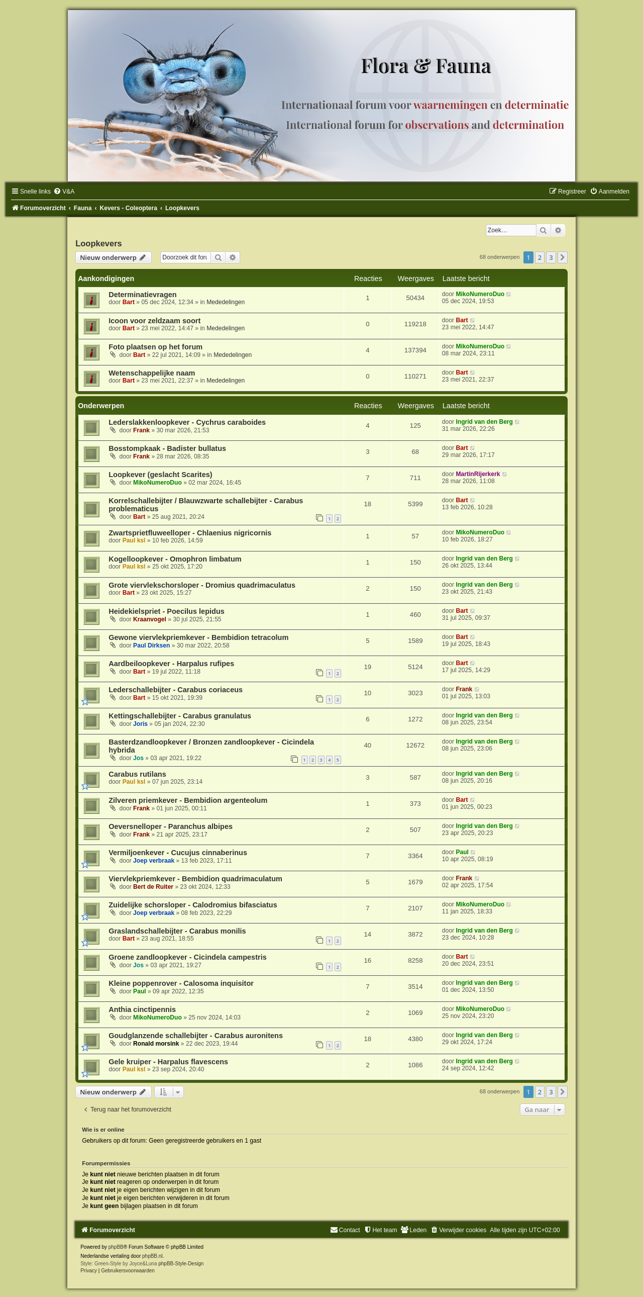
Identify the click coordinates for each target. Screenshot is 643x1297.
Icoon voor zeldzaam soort (154, 321)
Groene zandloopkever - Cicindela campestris (188, 957)
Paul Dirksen (151, 645)
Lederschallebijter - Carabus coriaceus (176, 690)
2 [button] (540, 257)
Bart (129, 302)
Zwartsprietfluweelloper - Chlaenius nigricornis (190, 533)
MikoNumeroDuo (480, 294)
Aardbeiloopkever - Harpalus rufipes (171, 664)
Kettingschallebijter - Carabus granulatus (180, 716)
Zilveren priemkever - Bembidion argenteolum (188, 800)
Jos (138, 758)
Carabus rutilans (137, 774)
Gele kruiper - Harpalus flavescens (168, 1062)
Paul (462, 852)
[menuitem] (63, 191)
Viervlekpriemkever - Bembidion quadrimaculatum (195, 879)
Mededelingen (225, 302)
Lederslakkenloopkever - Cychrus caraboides (187, 422)
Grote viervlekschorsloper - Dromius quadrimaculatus (202, 585)
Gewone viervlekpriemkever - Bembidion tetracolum (198, 637)
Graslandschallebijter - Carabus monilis (177, 931)
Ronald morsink (156, 1043)
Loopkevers (98, 243)
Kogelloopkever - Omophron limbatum (175, 559)
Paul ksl (134, 540)
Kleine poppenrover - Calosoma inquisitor (181, 983)
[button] (563, 257)
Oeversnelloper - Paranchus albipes (171, 826)
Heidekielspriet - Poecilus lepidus (167, 611)
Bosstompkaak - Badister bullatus (167, 448)
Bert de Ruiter (153, 886)
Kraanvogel (149, 619)
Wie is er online (103, 1130)
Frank (141, 430)
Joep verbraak (153, 860)
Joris (140, 723)
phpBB (116, 1247)
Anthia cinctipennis (142, 1009)
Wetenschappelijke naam (152, 373)
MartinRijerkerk (478, 474)
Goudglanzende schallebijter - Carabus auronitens (196, 1036)
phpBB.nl (152, 1256)
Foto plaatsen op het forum (155, 347)
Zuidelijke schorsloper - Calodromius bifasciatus (193, 905)
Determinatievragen (143, 295)
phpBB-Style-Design (180, 1263)
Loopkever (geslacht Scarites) (160, 475)
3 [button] (551, 257)
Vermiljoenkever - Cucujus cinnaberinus (178, 853)
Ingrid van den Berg (484, 421)
